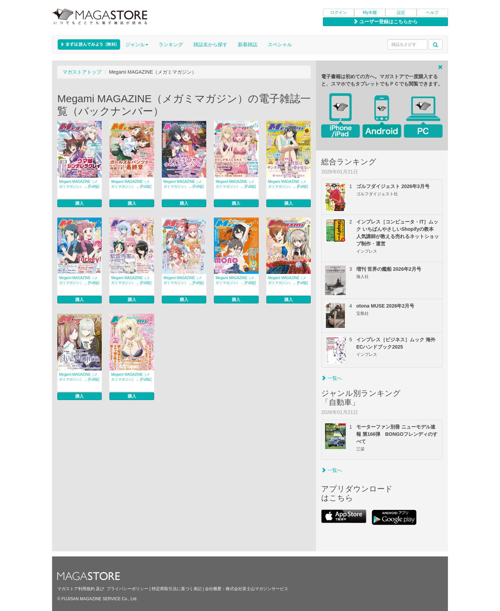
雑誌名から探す (210, 44)
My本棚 (370, 12)
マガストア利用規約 (76, 588)
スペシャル (280, 44)
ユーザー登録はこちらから (385, 21)
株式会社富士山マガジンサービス (257, 588)
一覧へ (331, 378)
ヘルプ (432, 12)
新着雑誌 (247, 44)
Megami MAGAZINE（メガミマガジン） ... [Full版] (79, 184)
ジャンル (136, 44)
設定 (401, 12)
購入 (79, 203)
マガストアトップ (81, 72)
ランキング (171, 44)
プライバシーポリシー (127, 588)
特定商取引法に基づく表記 (177, 588)
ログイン (338, 12)
